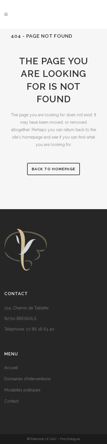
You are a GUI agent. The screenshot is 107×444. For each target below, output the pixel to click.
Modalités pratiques (22, 390)
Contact (11, 401)
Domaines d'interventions (27, 379)
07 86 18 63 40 (40, 329)
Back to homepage (53, 169)
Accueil (11, 367)
